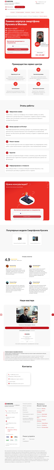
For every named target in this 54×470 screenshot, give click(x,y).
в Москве (17, 3)
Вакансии (33, 12)
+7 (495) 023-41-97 (41, 1)
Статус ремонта (9, 7)
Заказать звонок (19, 7)
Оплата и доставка (27, 405)
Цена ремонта (27, 12)
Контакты (37, 12)
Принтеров (31, 439)
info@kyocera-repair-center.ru (15, 379)
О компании (13, 12)
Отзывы (42, 12)
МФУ (24, 439)
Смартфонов (25, 441)
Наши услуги (26, 416)
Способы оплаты (26, 421)
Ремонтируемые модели (28, 414)
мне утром (40, 3)
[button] (53, 315)
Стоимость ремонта (27, 403)
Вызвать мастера (27, 327)
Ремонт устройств (20, 12)
